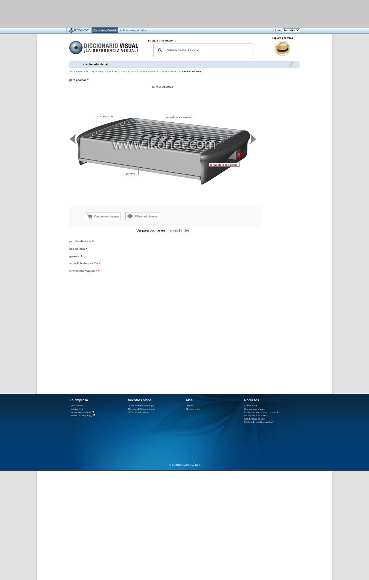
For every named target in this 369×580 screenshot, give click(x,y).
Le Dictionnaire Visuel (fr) (141, 405)
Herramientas (193, 409)
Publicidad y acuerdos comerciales (262, 412)
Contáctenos (250, 405)
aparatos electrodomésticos (161, 71)
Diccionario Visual (95, 64)
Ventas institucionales (255, 415)
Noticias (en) (76, 409)
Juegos (190, 405)
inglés (185, 230)
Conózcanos (76, 405)
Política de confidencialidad (258, 422)
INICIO (73, 71)
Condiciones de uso (254, 419)
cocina (133, 71)
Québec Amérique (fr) (81, 415)
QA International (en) (80, 412)
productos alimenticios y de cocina (103, 71)
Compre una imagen (254, 409)
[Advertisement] (167, 13)
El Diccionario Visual (138, 412)
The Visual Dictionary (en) (141, 409)
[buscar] (202, 50)
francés (172, 230)
